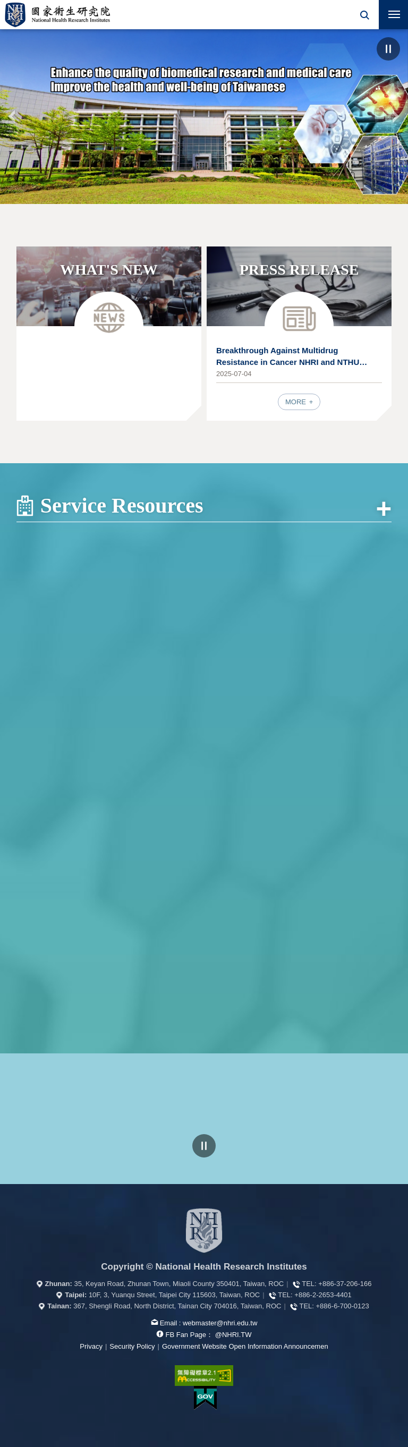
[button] (364, 14)
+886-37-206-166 (344, 1284)
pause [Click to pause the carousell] (204, 1145)
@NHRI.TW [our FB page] (233, 1335)
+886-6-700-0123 (342, 1306)
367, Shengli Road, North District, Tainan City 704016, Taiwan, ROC (177, 1306)
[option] (204, 116)
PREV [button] (12, 116)
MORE (296, 402)
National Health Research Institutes (57, 14)
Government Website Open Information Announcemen (245, 1346)
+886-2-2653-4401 (322, 1295)
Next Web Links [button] (384, 1151)
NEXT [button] (396, 116)
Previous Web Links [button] (24, 1151)
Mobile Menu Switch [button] (394, 16)
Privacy (91, 1346)
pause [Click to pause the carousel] (388, 49)
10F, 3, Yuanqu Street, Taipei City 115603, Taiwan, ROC (174, 1295)
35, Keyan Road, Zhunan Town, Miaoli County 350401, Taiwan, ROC (179, 1284)
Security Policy (132, 1346)
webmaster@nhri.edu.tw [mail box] (220, 1323)
